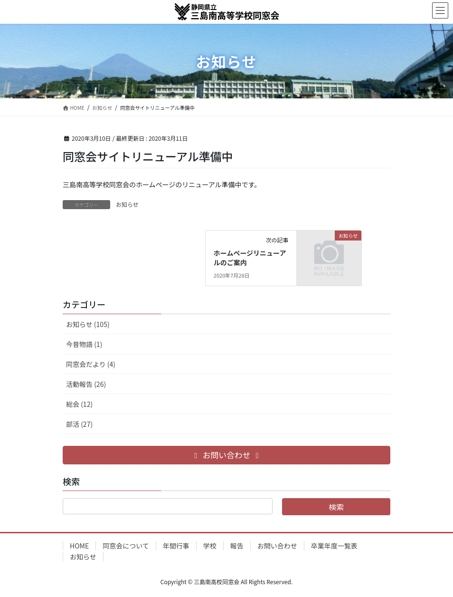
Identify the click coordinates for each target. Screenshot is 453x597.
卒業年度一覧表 (334, 545)
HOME (79, 545)
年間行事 (176, 545)
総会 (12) (79, 404)
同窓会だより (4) (90, 364)
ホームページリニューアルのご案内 (250, 257)
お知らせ (127, 204)
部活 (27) (79, 424)
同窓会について (126, 545)
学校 (210, 545)
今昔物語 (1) (84, 344)
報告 (237, 545)
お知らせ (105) (88, 324)
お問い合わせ (277, 545)
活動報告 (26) (86, 384)
